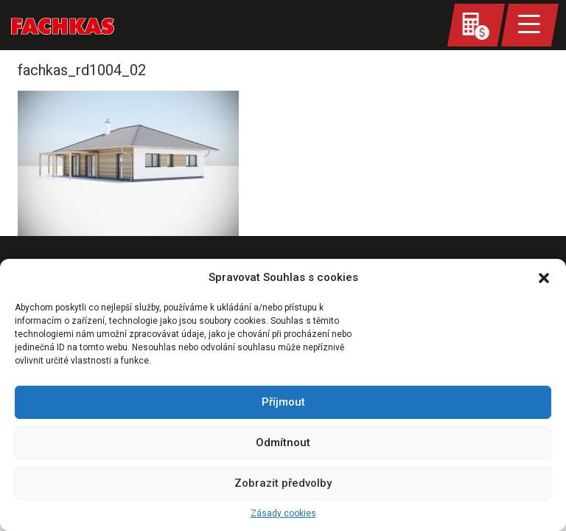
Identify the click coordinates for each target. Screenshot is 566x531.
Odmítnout (283, 442)
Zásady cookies (283, 513)
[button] (544, 278)
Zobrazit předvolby (283, 483)
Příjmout (283, 402)
